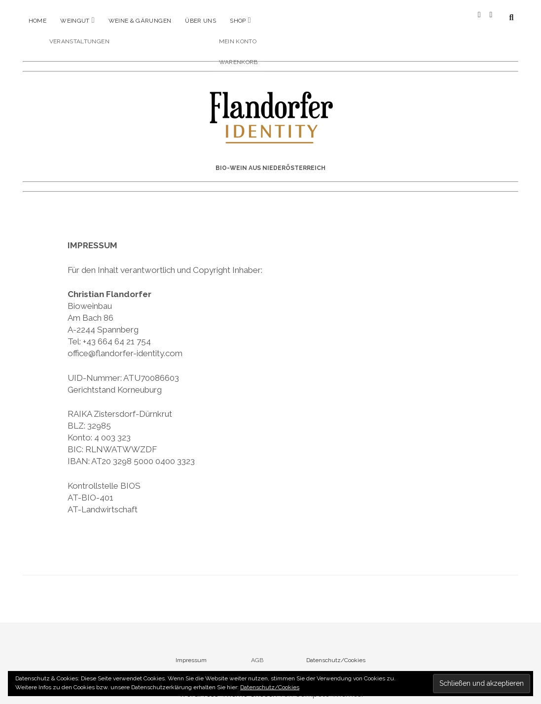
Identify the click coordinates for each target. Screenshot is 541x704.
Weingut (75, 20)
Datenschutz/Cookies (335, 652)
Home (37, 20)
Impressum (191, 652)
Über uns (200, 20)
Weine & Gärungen (140, 20)
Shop (238, 20)
